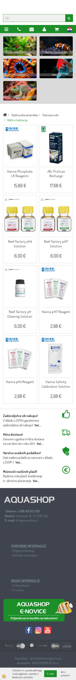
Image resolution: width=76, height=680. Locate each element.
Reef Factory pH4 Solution (20, 243)
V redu (50, 673)
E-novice (18, 590)
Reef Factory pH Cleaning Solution (19, 314)
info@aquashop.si (27, 520)
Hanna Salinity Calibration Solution (56, 384)
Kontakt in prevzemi (25, 555)
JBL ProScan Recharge (56, 173)
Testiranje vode (50, 115)
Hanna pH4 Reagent (20, 382)
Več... (37, 425)
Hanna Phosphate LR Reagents (20, 173)
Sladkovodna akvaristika (24, 115)
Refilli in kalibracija (17, 120)
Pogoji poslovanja (23, 551)
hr (69, 30)
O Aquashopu (21, 585)
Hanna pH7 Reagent (56, 312)
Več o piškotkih (65, 673)
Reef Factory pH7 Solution (56, 243)
